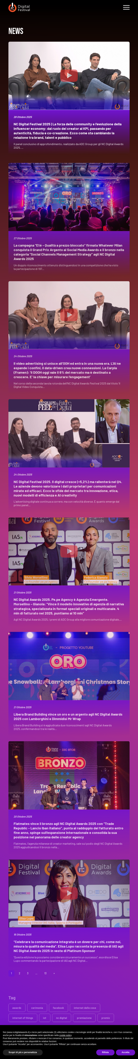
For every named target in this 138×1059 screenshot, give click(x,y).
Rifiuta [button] (105, 1052)
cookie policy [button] (65, 1035)
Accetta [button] (125, 1052)
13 (45, 973)
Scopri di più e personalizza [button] (23, 1052)
